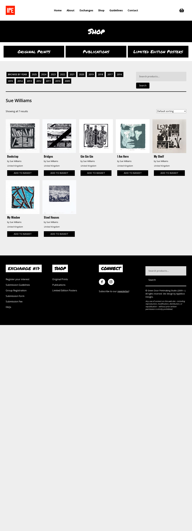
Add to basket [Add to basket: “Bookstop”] (23, 173)
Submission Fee (14, 301)
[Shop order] (171, 111)
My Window (13, 217)
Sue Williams (15, 161)
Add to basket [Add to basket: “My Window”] (23, 234)
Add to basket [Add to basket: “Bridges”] (59, 173)
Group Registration (16, 290)
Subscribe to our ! (114, 291)
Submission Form (15, 296)
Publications (58, 284)
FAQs (8, 307)
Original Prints (60, 279)
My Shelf (159, 156)
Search (142, 85)
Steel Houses (51, 217)
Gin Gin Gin (87, 156)
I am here (123, 156)
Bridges (48, 156)
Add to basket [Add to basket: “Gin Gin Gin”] (96, 173)
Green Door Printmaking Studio (162, 290)
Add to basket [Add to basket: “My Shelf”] (169, 173)
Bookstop (12, 156)
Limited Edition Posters (64, 290)
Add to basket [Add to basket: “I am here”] (133, 173)
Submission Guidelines (18, 284)
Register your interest (17, 279)
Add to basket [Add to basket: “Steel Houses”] (59, 234)
